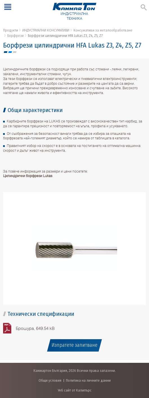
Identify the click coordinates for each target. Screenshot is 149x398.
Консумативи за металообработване (103, 30)
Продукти (10, 30)
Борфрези (15, 35)
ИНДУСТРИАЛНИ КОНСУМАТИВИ (45, 30)
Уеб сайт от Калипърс (75, 390)
